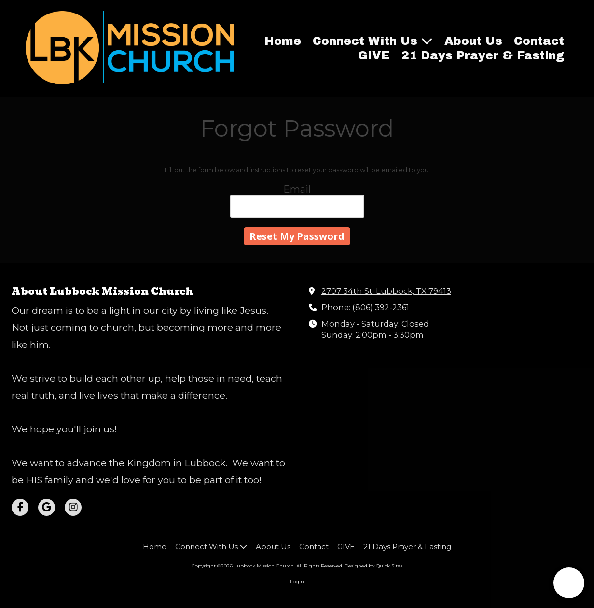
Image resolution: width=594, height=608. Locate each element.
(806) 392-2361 (380, 307)
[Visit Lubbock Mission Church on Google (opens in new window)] (46, 507)
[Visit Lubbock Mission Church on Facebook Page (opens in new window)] (20, 507)
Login (297, 582)
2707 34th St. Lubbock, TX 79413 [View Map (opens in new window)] (386, 291)
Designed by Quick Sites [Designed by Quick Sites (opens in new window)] (373, 566)
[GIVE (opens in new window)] (374, 56)
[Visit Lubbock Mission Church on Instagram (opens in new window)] (73, 507)
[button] (568, 582)
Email (297, 189)
